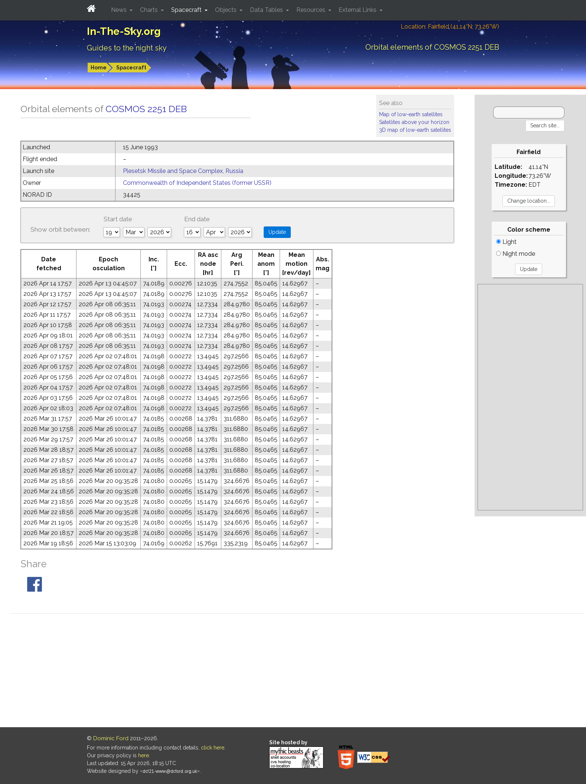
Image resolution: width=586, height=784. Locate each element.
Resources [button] (311, 9)
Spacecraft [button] (187, 9)
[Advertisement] (530, 397)
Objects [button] (226, 9)
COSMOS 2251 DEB (146, 108)
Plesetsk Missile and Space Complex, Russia (183, 170)
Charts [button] (149, 9)
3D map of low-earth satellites (415, 130)
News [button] (119, 9)
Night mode (515, 253)
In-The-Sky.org (124, 31)
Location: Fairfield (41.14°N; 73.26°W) (450, 26)
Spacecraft (131, 68)
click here (212, 748)
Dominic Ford (110, 738)
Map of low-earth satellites (411, 114)
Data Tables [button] (267, 9)
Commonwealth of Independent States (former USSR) (197, 182)
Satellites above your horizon (414, 122)
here (143, 755)
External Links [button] (358, 9)
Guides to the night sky (127, 47)
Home (99, 68)
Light (506, 241)
